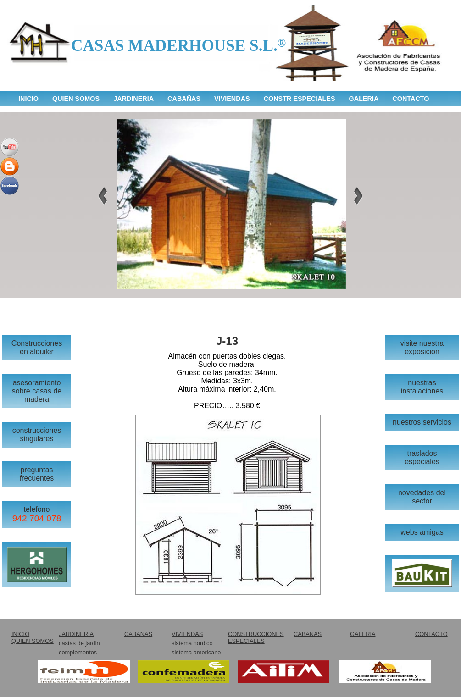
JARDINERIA (133, 98)
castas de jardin (79, 643)
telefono (36, 514)
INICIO (28, 98)
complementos (78, 652)
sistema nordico (192, 643)
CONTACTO (410, 98)
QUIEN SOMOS (76, 98)
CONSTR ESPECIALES (299, 98)
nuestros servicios (422, 422)
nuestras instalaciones (422, 387)
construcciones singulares (36, 434)
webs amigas (421, 532)
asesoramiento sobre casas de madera (37, 391)
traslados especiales (422, 457)
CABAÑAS (183, 98)
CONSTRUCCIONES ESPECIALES (256, 637)
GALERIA (364, 98)
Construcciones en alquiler (36, 347)
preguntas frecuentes (37, 474)
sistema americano (196, 652)
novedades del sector (422, 497)
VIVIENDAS (232, 98)
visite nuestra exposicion (422, 347)
